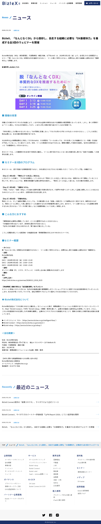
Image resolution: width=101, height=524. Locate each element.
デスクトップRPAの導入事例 (62, 496)
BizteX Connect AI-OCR (37, 486)
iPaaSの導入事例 (59, 500)
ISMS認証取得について (13, 489)
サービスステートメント (13, 471)
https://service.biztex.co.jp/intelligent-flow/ (39, 320)
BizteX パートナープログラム (14, 499)
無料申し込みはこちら (11, 67)
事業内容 (34, 3)
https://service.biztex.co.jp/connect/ (30, 323)
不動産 (55, 462)
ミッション (44, 3)
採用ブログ (82, 493)
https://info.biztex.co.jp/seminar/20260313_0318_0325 (22, 280)
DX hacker (81, 481)
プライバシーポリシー (13, 483)
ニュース (53, 3)
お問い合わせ (93, 3)
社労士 (55, 483)
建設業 (55, 474)
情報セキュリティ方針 (13, 486)
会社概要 (8, 462)
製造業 (55, 471)
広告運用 (56, 485)
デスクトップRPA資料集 (86, 459)
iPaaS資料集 (82, 462)
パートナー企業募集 (66, 3)
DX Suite (32, 483)
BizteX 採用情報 (83, 490)
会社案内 (25, 3)
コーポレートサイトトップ (14, 459)
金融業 (55, 477)
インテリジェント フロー (38, 462)
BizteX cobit (33, 471)
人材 (55, 465)
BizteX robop (33, 465)
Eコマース (57, 468)
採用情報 (79, 3)
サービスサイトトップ (37, 459)
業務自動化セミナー (85, 472)
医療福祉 (56, 459)
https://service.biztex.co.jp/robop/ (28, 325)
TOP (3, 445)
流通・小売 (57, 480)
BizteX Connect (34, 468)
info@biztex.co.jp (21, 363)
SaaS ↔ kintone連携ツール (38, 474)
